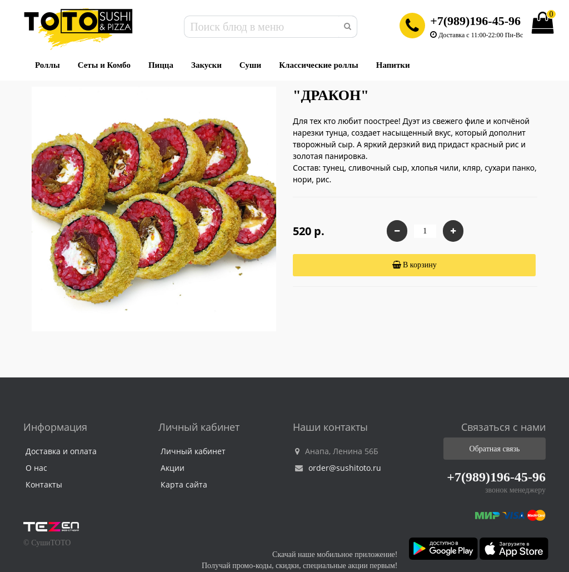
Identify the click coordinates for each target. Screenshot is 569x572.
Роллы (47, 65)
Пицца (160, 65)
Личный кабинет (193, 451)
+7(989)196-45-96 (475, 21)
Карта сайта (184, 484)
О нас (36, 467)
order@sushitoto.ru (338, 467)
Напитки (393, 65)
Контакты (44, 484)
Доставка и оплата (61, 451)
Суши (250, 65)
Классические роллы (318, 65)
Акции (172, 467)
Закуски (206, 65)
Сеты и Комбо (104, 65)
